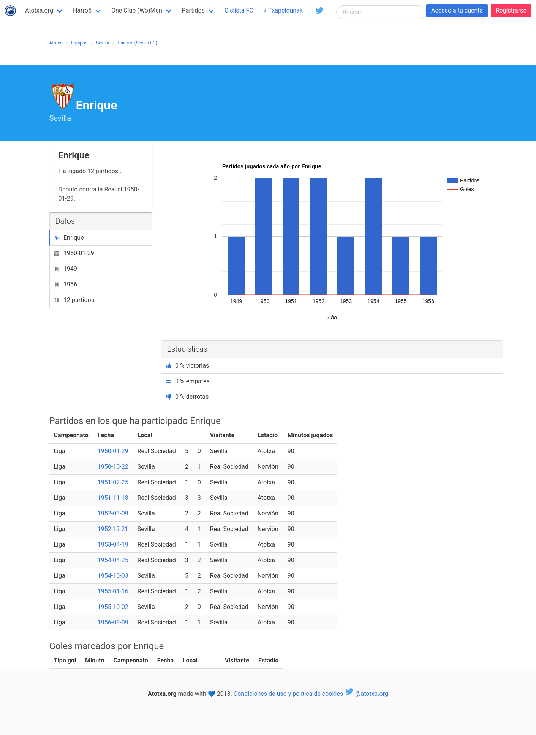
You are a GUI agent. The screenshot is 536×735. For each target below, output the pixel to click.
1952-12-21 (113, 529)
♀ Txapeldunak (282, 10)
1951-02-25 (113, 482)
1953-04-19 (113, 544)
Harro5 (82, 10)
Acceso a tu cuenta (457, 10)
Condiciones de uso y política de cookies (288, 693)
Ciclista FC (239, 10)
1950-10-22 (113, 466)
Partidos (193, 10)
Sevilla (102, 43)
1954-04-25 (113, 560)
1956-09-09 (113, 622)
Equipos (79, 43)
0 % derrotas (187, 396)
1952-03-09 (113, 513)
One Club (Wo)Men (136, 10)
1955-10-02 (113, 606)
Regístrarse (511, 10)
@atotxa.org (366, 693)
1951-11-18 (113, 497)
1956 (65, 284)
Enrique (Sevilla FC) (137, 43)
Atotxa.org (39, 10)
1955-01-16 (113, 591)
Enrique (69, 237)
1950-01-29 (74, 253)
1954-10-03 (113, 575)
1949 (65, 268)
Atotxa (56, 43)
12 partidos (74, 299)
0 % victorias (187, 365)
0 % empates (188, 381)
